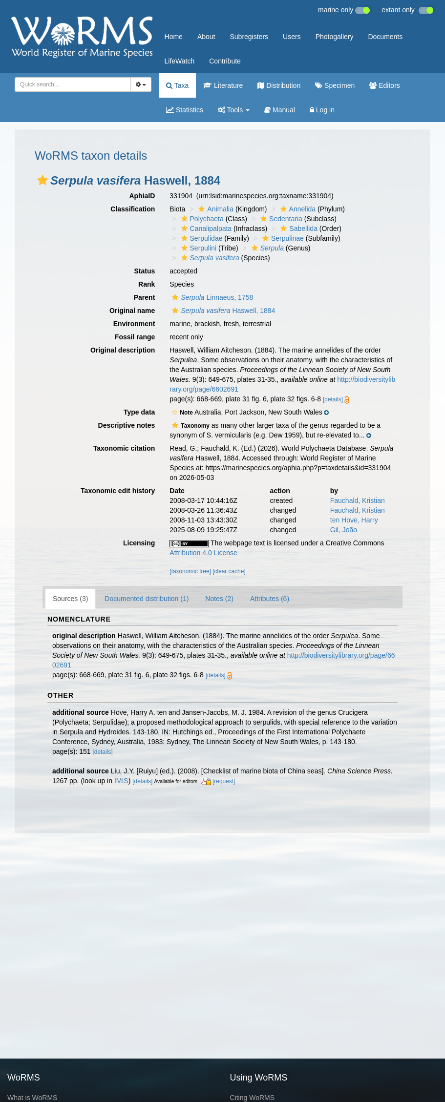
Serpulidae (201, 238)
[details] (333, 399)
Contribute (225, 61)
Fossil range (135, 337)
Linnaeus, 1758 (211, 297)
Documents (385, 37)
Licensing (139, 543)
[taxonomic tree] (190, 571)
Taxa (177, 85)
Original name (132, 310)
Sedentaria (280, 219)
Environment (134, 324)
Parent (144, 297)
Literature (223, 85)
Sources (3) (70, 599)
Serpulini (197, 248)
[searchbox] (71, 84)
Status (144, 271)
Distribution (278, 85)
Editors (384, 85)
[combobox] (73, 84)
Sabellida (298, 228)
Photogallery (335, 37)
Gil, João (343, 530)
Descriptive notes (126, 425)
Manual (279, 110)
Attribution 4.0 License (203, 553)
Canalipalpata (205, 228)
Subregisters (249, 37)
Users (292, 37)
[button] (42, 180)
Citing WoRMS (252, 1098)
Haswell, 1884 (222, 310)
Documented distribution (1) (147, 599)
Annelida (297, 209)
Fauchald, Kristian (357, 500)
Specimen (335, 85)
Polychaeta (201, 219)
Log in (322, 110)
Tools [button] (234, 110)
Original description (122, 350)
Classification (132, 209)
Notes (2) (219, 599)
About (206, 37)
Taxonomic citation (124, 448)
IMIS (121, 781)
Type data (139, 412)
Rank (146, 284)
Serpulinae (282, 238)
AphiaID (142, 196)
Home (174, 37)
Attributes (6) (269, 599)
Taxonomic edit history (118, 491)
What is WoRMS (32, 1098)
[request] (223, 781)
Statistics (184, 110)
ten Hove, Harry (354, 520)
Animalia (214, 209)
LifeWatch (180, 61)
